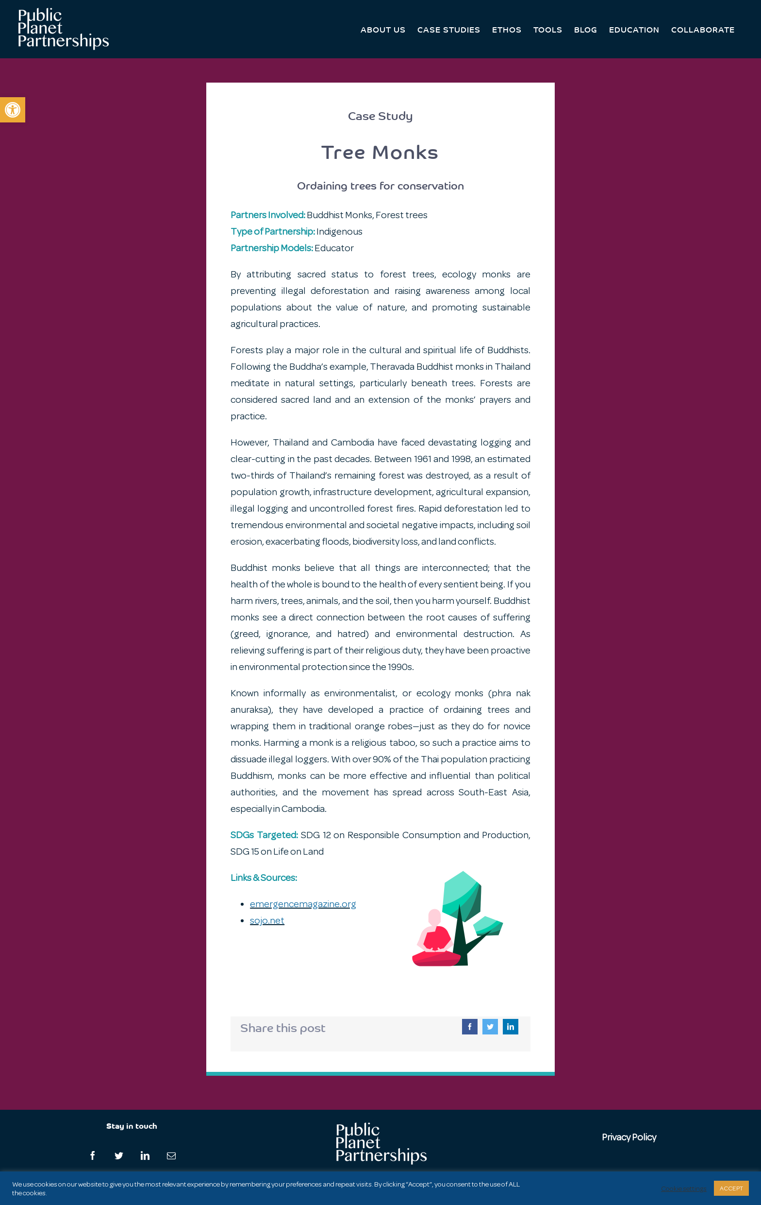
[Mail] (171, 1155)
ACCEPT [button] (731, 1188)
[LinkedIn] (510, 1026)
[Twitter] (490, 1026)
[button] (12, 109)
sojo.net (267, 920)
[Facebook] (470, 1026)
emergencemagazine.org (303, 904)
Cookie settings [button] (684, 1188)
